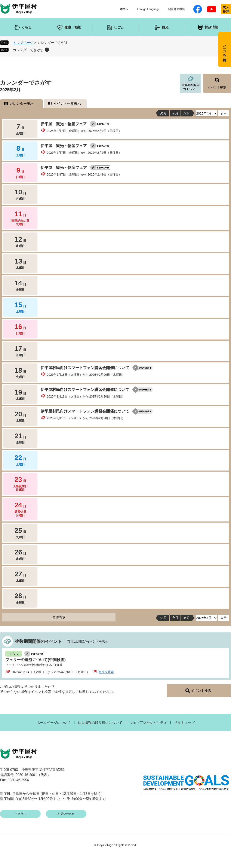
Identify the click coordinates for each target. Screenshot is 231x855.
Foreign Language (148, 9)
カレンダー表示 (22, 103)
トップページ (23, 43)
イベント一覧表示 (67, 103)
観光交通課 (106, 672)
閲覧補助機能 (176, 9)
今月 (175, 113)
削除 (47, 50)
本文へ (124, 9)
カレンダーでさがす (28, 50)
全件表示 (58, 617)
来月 (187, 113)
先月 (163, 113)
